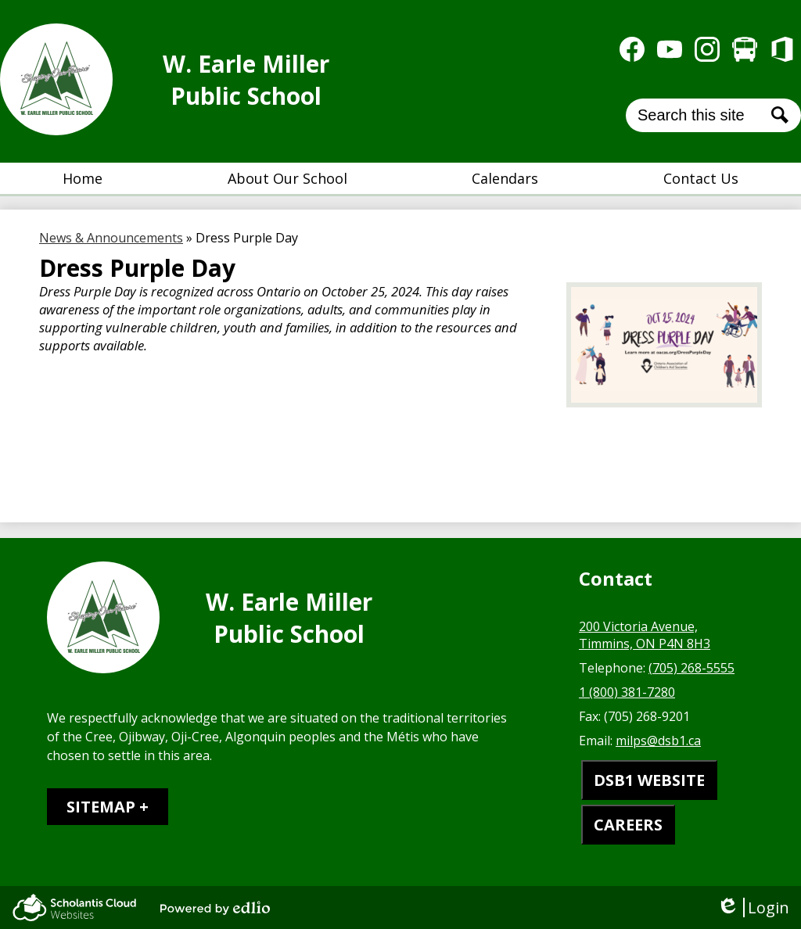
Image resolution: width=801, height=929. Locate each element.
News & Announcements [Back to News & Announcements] (111, 237)
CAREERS (628, 824)
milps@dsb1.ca (658, 740)
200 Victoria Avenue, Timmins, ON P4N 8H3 (644, 635)
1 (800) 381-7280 (627, 692)
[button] (287, 178)
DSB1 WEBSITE (649, 780)
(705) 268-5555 (691, 667)
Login (753, 907)
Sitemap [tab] (100, 806)
